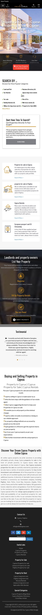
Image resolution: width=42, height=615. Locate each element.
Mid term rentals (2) (28, 103)
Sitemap (34, 607)
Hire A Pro (25, 99)
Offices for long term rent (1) (12, 106)
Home (21, 548)
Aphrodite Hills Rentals (21, 585)
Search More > (19, 177)
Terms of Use (16, 607)
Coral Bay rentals (21, 598)
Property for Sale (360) (29, 106)
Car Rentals (7, 93)
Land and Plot (8, 89)
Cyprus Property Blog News (21, 594)
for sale (6, 99)
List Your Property (21, 67)
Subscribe (21, 142)
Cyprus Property (4, 1)
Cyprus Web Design (31, 610)
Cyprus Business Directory (21, 596)
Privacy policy (26, 607)
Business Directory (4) (29, 89)
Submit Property (21, 320)
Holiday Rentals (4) (9, 103)
